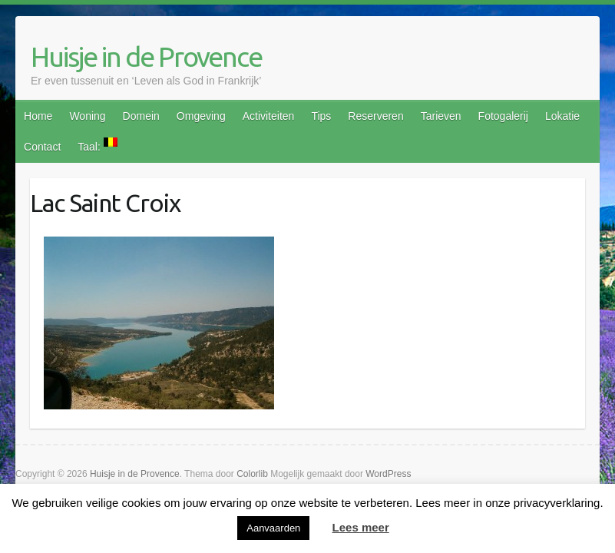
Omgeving (201, 116)
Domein (141, 116)
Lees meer (360, 527)
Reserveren (375, 116)
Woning (87, 116)
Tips (321, 116)
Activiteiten (269, 116)
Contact (42, 147)
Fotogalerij (503, 116)
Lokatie (562, 116)
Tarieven (441, 116)
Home (38, 116)
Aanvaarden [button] (273, 528)
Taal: (97, 145)
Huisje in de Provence (146, 56)
